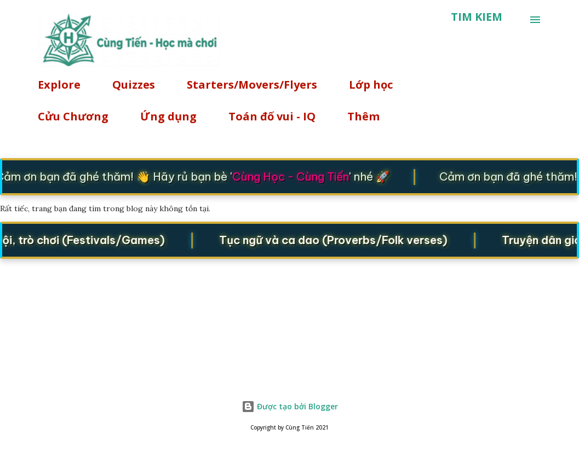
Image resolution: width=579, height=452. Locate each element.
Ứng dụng (168, 116)
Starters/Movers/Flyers (252, 84)
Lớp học (371, 84)
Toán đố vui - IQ (272, 116)
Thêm (363, 116)
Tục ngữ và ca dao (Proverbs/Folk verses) (335, 240)
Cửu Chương (73, 116)
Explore (59, 84)
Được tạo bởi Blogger (290, 406)
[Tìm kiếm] (476, 17)
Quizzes (133, 84)
